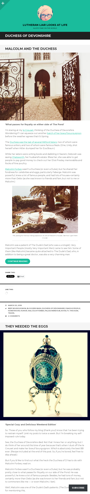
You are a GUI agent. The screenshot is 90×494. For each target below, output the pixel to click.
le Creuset (28, 130)
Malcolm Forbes (13, 169)
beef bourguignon (17, 308)
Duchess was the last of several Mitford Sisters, (33, 142)
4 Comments (14, 316)
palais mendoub (52, 311)
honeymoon (14, 311)
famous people (72, 308)
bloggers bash (34, 308)
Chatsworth (18, 157)
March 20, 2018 (15, 305)
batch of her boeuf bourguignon (64, 133)
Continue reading (18, 261)
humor (24, 311)
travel (11, 313)
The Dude (73, 311)
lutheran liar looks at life (45, 24)
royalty (65, 311)
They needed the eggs (26, 326)
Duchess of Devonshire (53, 308)
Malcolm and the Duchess (31, 49)
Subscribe (78, 488)
